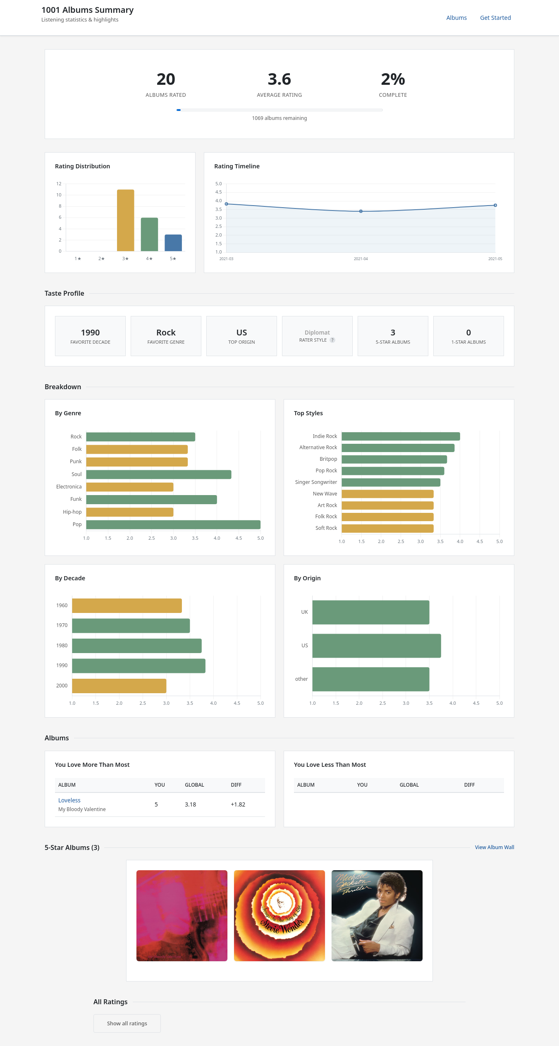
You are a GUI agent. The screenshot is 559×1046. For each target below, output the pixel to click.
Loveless (69, 800)
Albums (457, 18)
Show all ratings (127, 1023)
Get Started (495, 18)
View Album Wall (494, 847)
